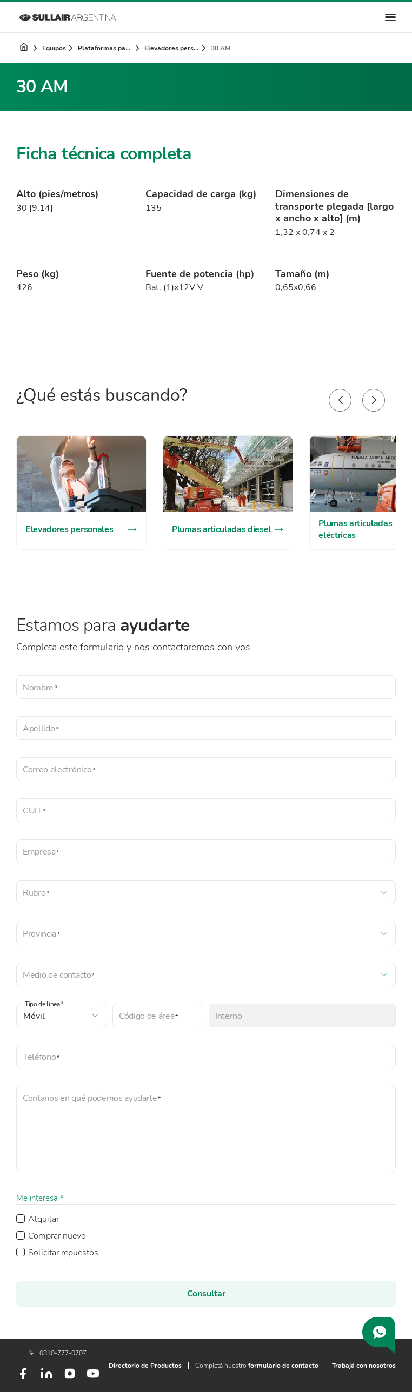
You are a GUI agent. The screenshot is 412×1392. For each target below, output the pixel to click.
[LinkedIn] (46, 1378)
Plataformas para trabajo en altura (106, 48)
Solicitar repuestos (63, 1253)
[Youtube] (93, 1378)
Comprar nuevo (57, 1236)
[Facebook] (22, 1378)
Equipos (54, 48)
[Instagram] (70, 1377)
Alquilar (43, 1219)
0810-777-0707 (58, 1353)
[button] (340, 400)
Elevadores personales (172, 48)
